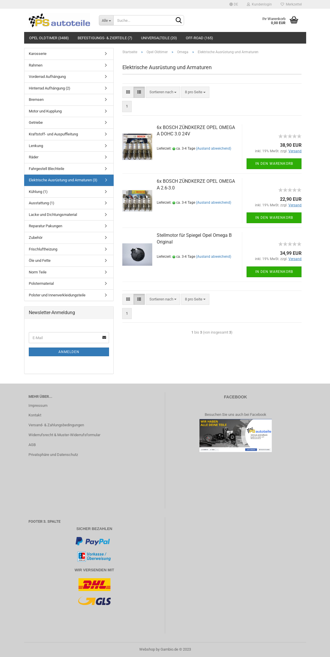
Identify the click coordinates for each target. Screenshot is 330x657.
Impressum (37, 405)
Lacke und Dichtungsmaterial (53, 214)
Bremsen (36, 99)
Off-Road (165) (199, 38)
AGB (32, 445)
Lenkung (36, 146)
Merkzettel (291, 4)
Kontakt (34, 415)
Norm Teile (38, 272)
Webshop (147, 649)
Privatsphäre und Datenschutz (53, 454)
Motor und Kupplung (45, 111)
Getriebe (36, 122)
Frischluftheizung (43, 249)
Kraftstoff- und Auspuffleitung (53, 134)
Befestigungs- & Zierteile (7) (105, 38)
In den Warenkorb (274, 164)
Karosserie (38, 53)
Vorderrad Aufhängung (47, 76)
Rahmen (35, 65)
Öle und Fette (40, 260)
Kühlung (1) (38, 191)
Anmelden (68, 352)
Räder (33, 157)
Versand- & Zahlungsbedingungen (56, 425)
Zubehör (35, 237)
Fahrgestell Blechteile (46, 169)
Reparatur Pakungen (45, 226)
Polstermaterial (41, 283)
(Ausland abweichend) (213, 148)
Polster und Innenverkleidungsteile (57, 295)
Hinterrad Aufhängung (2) (49, 88)
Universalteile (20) (159, 38)
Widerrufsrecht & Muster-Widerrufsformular (64, 435)
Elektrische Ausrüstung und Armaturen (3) (63, 180)
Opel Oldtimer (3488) (49, 38)
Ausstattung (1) (41, 203)
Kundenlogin (259, 4)
